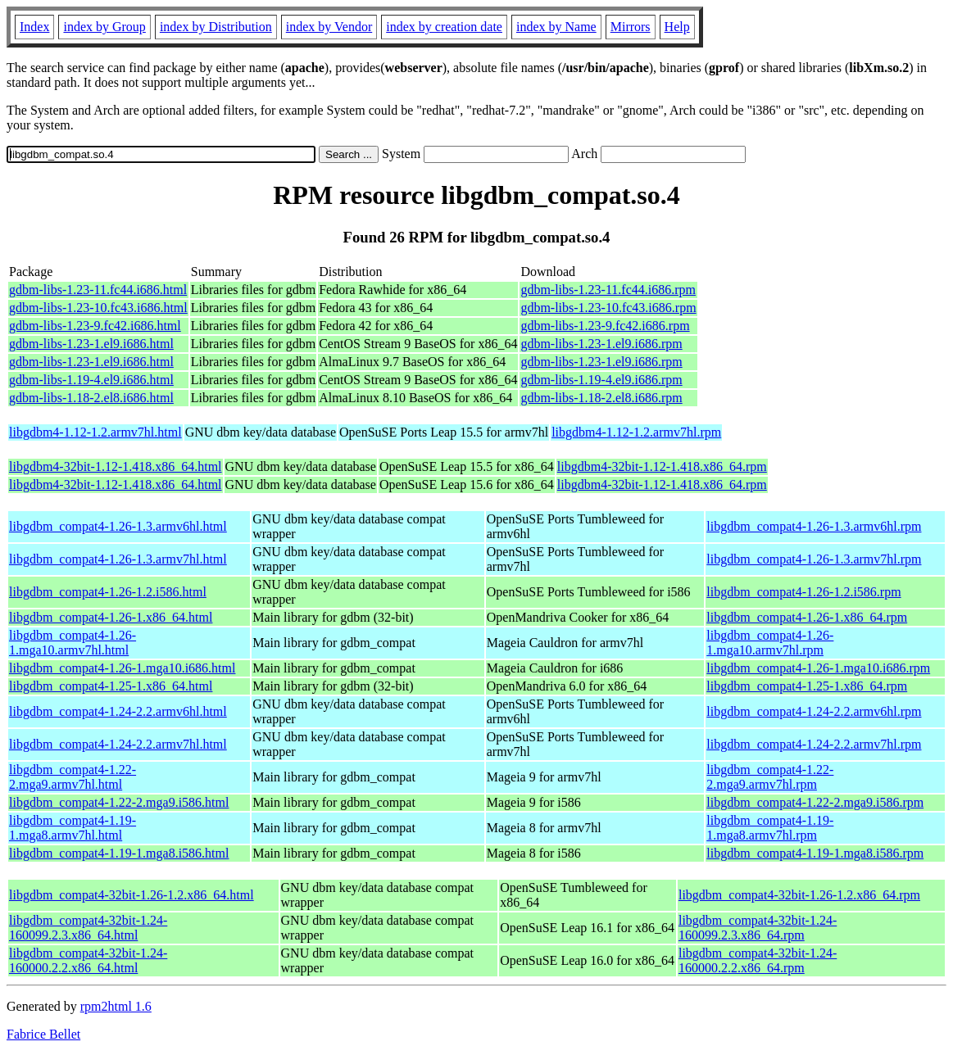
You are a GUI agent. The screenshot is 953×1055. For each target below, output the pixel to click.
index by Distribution (216, 27)
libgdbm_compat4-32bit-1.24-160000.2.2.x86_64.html (88, 960)
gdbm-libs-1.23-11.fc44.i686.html (98, 290)
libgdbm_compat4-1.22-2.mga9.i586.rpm (815, 802)
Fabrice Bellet (43, 1034)
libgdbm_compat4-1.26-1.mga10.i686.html (122, 668)
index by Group (104, 27)
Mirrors (630, 27)
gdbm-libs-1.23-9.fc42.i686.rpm (604, 326)
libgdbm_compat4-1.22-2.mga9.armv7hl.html (72, 777)
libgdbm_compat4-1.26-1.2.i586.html (107, 592)
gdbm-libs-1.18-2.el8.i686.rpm (601, 398)
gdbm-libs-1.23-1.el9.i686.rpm (601, 344)
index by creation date (444, 27)
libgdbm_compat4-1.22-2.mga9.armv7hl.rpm (769, 777)
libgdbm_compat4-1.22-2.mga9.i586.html (119, 802)
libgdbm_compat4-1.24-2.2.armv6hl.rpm (813, 711)
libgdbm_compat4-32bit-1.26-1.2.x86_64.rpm (799, 895)
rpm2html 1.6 (116, 1006)
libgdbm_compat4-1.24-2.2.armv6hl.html (118, 711)
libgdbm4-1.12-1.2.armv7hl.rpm (636, 432)
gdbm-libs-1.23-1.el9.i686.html (91, 344)
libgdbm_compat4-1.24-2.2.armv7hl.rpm (813, 744)
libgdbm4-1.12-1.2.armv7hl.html (95, 432)
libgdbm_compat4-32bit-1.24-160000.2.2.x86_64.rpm (757, 960)
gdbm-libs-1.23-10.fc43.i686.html (98, 308)
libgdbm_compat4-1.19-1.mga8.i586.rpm (815, 853)
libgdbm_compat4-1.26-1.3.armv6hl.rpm (813, 526)
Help (677, 27)
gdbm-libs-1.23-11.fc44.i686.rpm (608, 290)
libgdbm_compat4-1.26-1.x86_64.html (110, 617)
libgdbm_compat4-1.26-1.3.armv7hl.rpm (813, 559)
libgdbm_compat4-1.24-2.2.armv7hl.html (118, 744)
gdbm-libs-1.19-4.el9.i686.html (91, 380)
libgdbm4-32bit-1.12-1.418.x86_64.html (115, 466)
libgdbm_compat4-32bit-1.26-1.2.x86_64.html (131, 895)
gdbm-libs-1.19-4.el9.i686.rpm (601, 380)
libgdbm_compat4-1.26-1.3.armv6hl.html (118, 526)
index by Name (556, 27)
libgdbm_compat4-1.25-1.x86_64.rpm (806, 686)
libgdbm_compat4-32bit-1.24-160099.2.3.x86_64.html (88, 927)
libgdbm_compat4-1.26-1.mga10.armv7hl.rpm (769, 642)
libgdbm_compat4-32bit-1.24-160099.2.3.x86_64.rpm (757, 927)
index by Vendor (329, 27)
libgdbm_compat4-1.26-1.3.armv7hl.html (118, 559)
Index (34, 27)
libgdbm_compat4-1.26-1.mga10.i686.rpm (818, 668)
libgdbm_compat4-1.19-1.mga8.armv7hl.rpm (769, 827)
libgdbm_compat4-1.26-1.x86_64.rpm (806, 617)
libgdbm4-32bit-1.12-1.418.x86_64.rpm (662, 466)
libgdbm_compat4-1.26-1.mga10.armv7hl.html (72, 642)
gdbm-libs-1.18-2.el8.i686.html (91, 398)
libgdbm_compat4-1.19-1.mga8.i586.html (119, 853)
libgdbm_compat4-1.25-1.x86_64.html (110, 686)
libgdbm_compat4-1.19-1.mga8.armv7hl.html (72, 827)
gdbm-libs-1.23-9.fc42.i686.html (95, 326)
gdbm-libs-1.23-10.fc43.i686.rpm (608, 308)
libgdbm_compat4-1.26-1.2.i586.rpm (803, 592)
